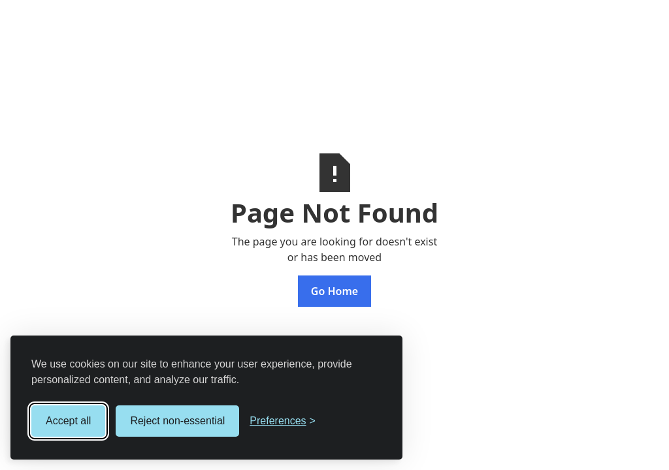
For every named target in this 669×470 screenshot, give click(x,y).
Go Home (334, 291)
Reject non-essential (177, 420)
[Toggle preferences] (283, 421)
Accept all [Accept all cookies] (68, 420)
